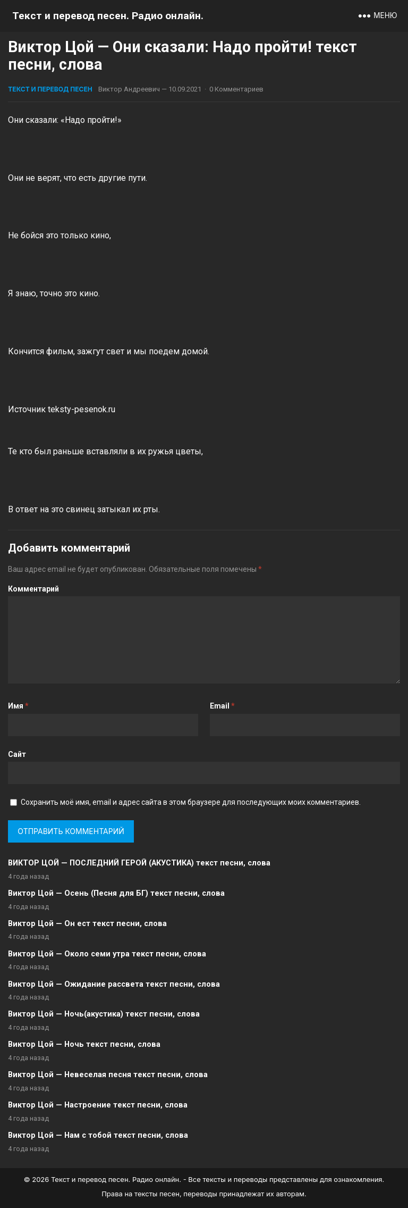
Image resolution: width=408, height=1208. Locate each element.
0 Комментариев (236, 89)
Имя (18, 706)
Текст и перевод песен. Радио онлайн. (107, 16)
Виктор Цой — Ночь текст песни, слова (84, 1044)
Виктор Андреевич (129, 89)
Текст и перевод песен (50, 89)
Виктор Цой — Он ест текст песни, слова (87, 923)
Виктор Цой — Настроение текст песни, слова (98, 1105)
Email (222, 706)
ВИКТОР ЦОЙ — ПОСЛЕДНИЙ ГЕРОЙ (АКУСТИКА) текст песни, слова (139, 863)
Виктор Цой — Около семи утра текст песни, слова (107, 954)
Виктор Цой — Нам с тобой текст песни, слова (98, 1135)
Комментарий (33, 589)
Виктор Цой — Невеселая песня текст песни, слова (108, 1074)
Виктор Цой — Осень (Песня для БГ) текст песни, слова (116, 893)
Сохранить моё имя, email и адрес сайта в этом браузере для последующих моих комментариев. (191, 802)
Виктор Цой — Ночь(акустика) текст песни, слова (104, 1014)
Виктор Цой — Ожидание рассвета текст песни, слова (114, 984)
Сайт (17, 754)
